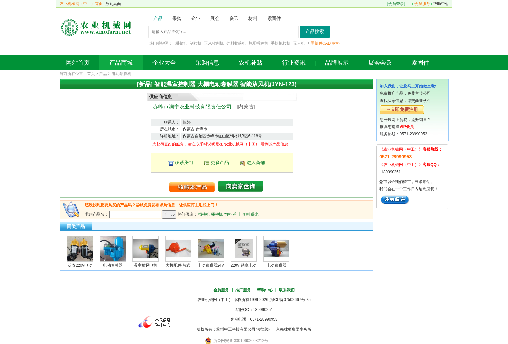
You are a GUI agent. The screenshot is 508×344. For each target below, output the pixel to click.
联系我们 (184, 162)
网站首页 (78, 62)
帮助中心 (441, 3)
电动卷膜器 (113, 265)
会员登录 (396, 3)
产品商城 (121, 62)
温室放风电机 (145, 265)
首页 (91, 73)
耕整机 (181, 43)
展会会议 (380, 62)
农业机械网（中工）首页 (81, 3)
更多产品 (220, 162)
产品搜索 (315, 31)
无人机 (299, 43)
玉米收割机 (214, 43)
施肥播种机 (258, 43)
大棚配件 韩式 (178, 265)
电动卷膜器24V (211, 265)
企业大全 (164, 62)
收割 (246, 214)
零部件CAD (321, 43)
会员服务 (422, 3)
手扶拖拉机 (280, 43)
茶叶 (237, 214)
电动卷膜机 (121, 73)
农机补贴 (250, 62)
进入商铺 (256, 162)
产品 (103, 73)
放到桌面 (113, 3)
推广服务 (243, 290)
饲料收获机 (236, 43)
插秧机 (204, 214)
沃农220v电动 (80, 265)
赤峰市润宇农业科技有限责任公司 (192, 106)
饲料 (228, 214)
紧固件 (420, 62)
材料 (336, 43)
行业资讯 (294, 62)
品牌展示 (337, 62)
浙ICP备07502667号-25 (290, 299)
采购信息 (207, 62)
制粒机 (195, 43)
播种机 (217, 214)
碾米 (255, 214)
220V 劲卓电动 (243, 265)
